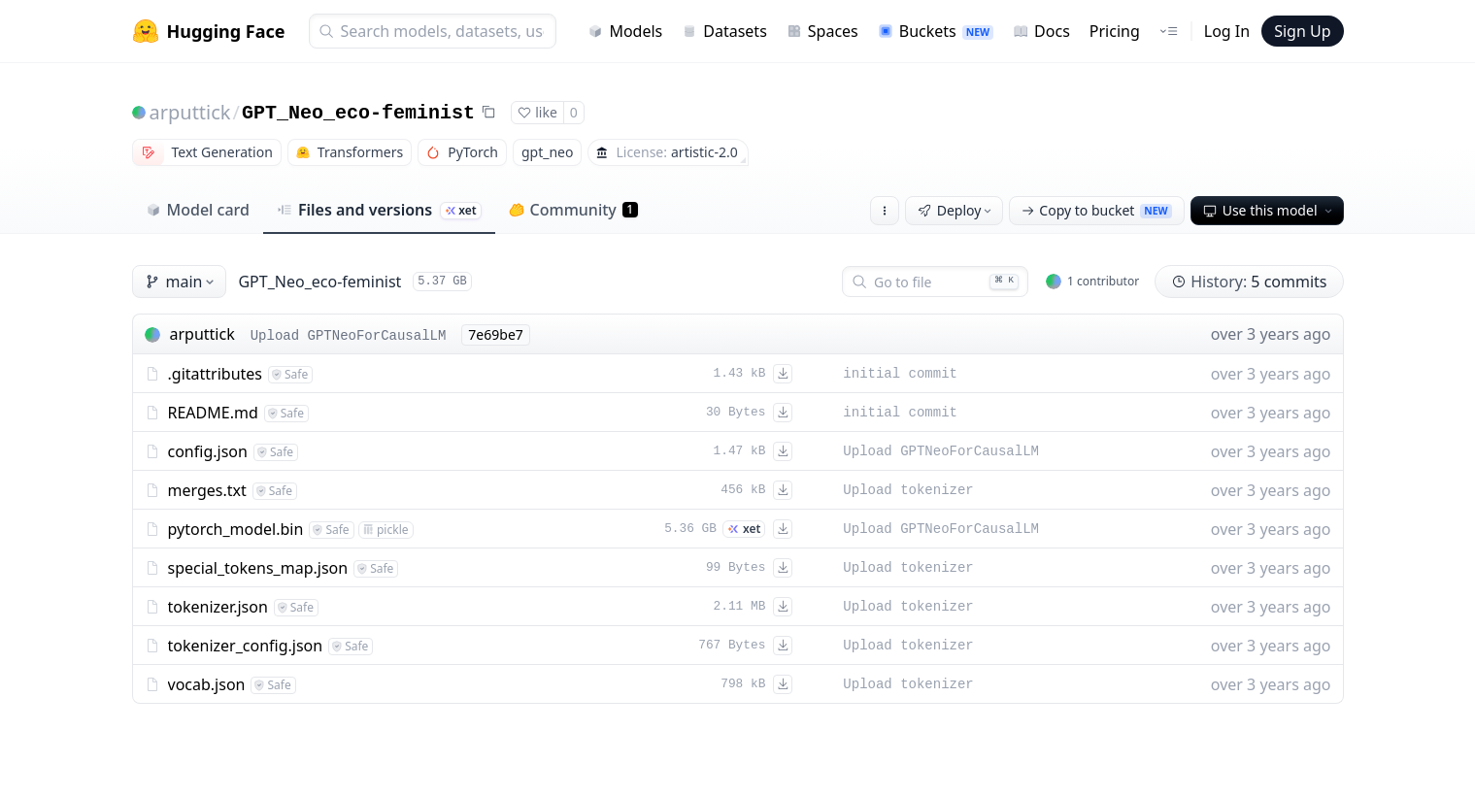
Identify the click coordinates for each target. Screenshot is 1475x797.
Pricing (1114, 31)
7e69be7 (495, 334)
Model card (198, 209)
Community (573, 209)
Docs (1041, 31)
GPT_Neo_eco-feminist (358, 113)
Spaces (822, 31)
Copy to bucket (1096, 210)
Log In (1227, 31)
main (181, 281)
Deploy (956, 210)
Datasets (724, 31)
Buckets (935, 31)
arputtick (190, 112)
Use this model (1269, 210)
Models (624, 31)
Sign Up (1302, 31)
